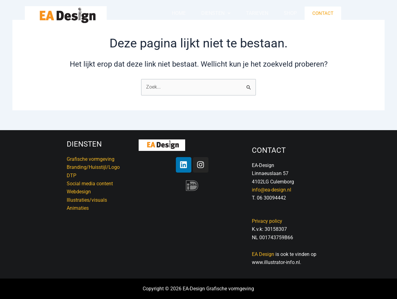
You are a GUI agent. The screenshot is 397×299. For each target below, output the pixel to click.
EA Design (263, 254)
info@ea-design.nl (271, 190)
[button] (216, 13)
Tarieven (257, 13)
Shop (290, 13)
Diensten (215, 13)
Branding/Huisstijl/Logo (93, 167)
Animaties (78, 208)
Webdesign (79, 192)
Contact (322, 13)
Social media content (90, 184)
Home (179, 13)
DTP (71, 175)
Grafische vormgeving (90, 159)
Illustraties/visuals (87, 200)
